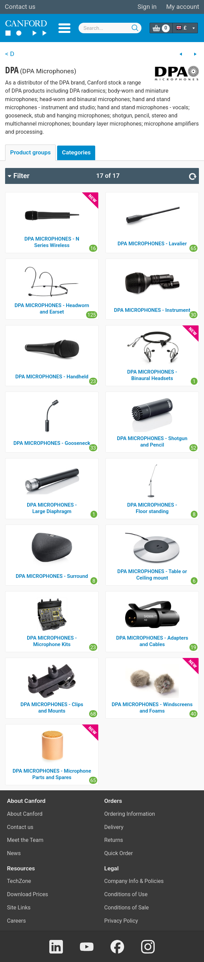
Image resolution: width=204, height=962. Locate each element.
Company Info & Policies (134, 881)
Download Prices (27, 894)
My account (182, 7)
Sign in (146, 7)
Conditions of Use (126, 894)
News (14, 853)
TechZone (19, 881)
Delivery (114, 827)
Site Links (19, 907)
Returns (113, 840)
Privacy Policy (121, 921)
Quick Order (118, 853)
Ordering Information (129, 814)
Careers (16, 921)
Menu (64, 28)
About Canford (24, 814)
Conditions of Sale (126, 907)
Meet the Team (25, 840)
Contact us (20, 7)
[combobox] (110, 28)
